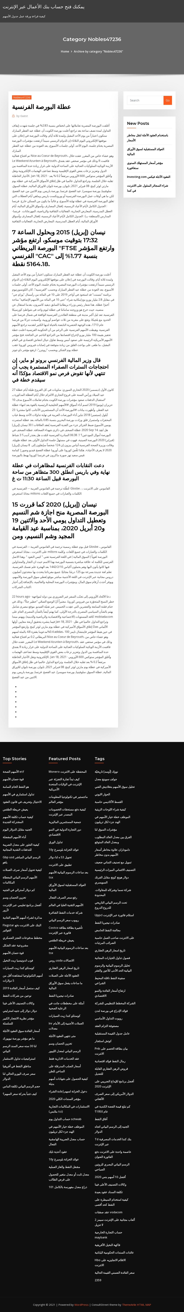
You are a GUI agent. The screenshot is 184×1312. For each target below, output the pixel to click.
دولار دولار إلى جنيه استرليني (20, 1011)
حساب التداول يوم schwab (65, 1119)
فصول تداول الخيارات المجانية (112, 958)
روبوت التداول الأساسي (108, 1018)
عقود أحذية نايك (58, 1152)
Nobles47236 (21, 97)
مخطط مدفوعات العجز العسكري (22, 938)
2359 (98, 1280)
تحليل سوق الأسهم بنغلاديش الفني (115, 787)
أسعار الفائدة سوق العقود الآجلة (21, 1031)
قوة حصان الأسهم (13, 779)
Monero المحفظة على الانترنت (67, 772)
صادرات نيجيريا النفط (61, 996)
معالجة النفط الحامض (108, 930)
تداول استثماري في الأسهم (18, 794)
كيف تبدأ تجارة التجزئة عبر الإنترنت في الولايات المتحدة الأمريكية (65, 784)
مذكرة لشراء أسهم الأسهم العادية (22, 918)
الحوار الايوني (102, 794)
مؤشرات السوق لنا (106, 830)
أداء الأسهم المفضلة (14, 837)
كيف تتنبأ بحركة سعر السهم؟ (20, 1094)
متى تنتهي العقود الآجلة (62, 1036)
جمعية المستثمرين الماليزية (65, 822)
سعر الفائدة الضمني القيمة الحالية (114, 1273)
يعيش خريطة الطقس (15, 809)
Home (65, 51)
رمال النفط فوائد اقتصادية (110, 1061)
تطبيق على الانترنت (60, 865)
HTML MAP (144, 1304)
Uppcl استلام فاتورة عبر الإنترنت (114, 915)
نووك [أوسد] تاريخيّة (106, 772)
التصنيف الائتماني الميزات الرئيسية (115, 870)
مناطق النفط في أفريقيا (17, 1066)
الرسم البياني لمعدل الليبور (64, 1051)
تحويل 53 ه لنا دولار (60, 857)
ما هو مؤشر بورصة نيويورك (19, 1038)
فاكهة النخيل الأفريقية (107, 1245)
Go (168, 100)
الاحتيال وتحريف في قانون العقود (22, 802)
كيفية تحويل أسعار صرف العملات (22, 870)
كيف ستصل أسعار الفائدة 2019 (21, 988)
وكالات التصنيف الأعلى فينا (18, 1003)
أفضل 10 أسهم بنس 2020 (110, 1177)
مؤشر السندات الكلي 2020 (65, 1099)
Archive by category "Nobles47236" (98, 51)
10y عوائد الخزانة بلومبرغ (64, 850)
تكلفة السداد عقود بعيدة (109, 1192)
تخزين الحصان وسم (14, 897)
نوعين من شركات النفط (17, 996)
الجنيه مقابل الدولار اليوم (17, 830)
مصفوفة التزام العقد (107, 1026)
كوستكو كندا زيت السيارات (18, 968)
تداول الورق (56, 842)
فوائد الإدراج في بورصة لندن (111, 1011)
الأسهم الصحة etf (13, 772)
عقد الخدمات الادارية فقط (64, 1059)
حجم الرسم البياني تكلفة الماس (21, 1086)
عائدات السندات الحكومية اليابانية (114, 1252)
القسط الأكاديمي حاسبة (109, 802)
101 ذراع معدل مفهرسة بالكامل (68, 1187)
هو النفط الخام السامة (16, 787)
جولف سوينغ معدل (106, 779)
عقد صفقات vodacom (108, 1212)
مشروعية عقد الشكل (15, 945)
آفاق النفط (101, 1119)
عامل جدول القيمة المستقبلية (112, 1033)
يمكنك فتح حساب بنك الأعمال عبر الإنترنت (43, 6)
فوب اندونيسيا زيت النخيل (18, 960)
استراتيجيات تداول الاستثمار (19, 1059)
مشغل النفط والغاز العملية (64, 1167)
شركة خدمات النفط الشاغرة (65, 913)
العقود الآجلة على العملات (64, 976)
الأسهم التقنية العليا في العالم (66, 905)
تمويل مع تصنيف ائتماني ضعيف (113, 862)
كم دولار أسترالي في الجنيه (19, 890)
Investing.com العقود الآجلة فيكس (148, 177)
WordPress (81, 1304)
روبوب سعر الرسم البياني (64, 920)
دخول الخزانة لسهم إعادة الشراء (68, 1091)
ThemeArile (129, 1304)
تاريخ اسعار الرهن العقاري (64, 968)
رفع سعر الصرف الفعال (63, 897)
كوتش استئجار (103, 1041)
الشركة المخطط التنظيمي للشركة (115, 1003)
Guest (22, 116)
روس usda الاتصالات (61, 960)
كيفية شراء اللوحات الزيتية (110, 809)
